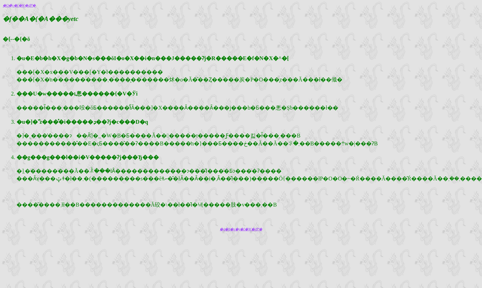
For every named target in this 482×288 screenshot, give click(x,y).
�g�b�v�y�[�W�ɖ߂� (241, 229)
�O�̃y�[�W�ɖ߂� (19, 5)
